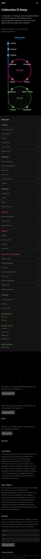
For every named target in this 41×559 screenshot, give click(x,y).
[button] (37, 3)
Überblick (16, 29)
